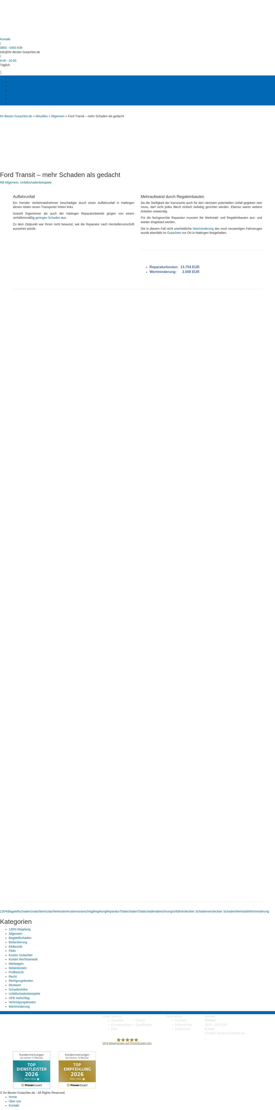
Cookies (180, 1020)
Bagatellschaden (19, 911)
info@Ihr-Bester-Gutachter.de (20, 52)
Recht (13, 976)
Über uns (15, 99)
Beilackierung (18, 942)
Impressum (182, 1029)
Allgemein (11, 182)
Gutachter (51, 911)
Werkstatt (241, 911)
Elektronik (15, 946)
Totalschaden (129, 911)
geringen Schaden (47, 217)
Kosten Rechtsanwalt (23, 959)
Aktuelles (15, 77)
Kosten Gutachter (21, 955)
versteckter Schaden (221, 911)
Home (13, 1097)
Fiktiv (12, 950)
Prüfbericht (16, 972)
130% (4, 911)
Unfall (176, 911)
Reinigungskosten (21, 980)
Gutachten (174, 233)
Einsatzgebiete (19, 86)
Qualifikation (17, 94)
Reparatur (113, 911)
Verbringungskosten (22, 1002)
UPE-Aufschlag (19, 998)
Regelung (99, 911)
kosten (62, 911)
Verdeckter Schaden (193, 911)
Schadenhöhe (18, 989)
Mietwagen (16, 963)
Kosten (13, 82)
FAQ (12, 90)
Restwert (15, 985)
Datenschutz (183, 1024)
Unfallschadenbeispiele (36, 182)
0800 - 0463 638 (11, 47)
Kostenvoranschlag (80, 911)
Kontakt (14, 103)
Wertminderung (203, 228)
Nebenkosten (18, 968)
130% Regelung (20, 929)
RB (2, 182)
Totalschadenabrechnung (155, 911)
